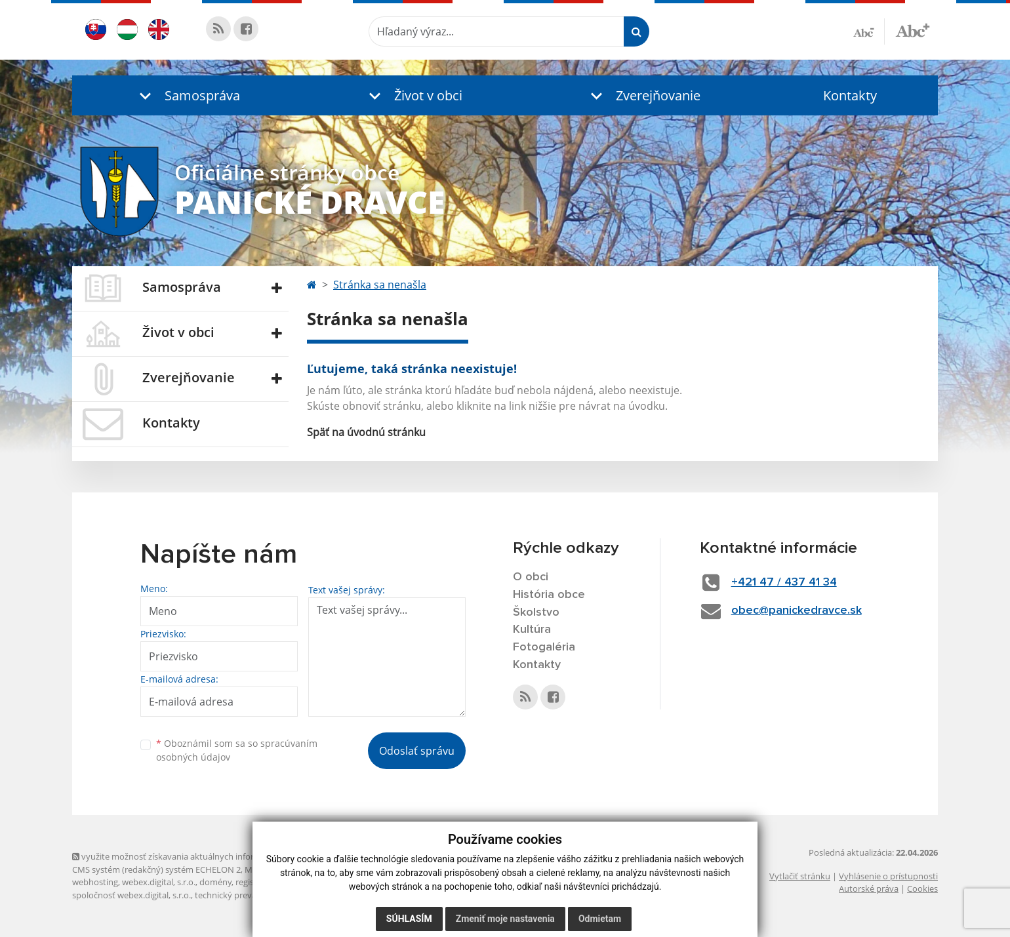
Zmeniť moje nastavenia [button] (505, 918)
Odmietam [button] (599, 918)
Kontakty (850, 95)
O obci (530, 577)
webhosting (95, 882)
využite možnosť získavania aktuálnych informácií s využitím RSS (202, 856)
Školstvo (536, 612)
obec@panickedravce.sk (796, 610)
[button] (187, 95)
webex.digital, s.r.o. (158, 882)
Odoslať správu (417, 751)
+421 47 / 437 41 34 (784, 582)
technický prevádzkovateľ (244, 895)
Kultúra (532, 629)
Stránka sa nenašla (379, 284)
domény (215, 882)
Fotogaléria (544, 647)
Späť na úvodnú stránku (366, 432)
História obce (549, 595)
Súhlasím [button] (409, 918)
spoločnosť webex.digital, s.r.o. (131, 895)
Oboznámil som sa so (236, 750)
